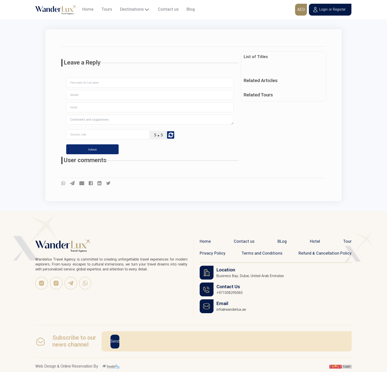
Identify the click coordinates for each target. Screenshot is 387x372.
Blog (191, 9)
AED (299, 10)
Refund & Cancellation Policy (325, 253)
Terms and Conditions (261, 253)
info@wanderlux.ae (231, 309)
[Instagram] (56, 283)
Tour (347, 241)
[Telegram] (70, 283)
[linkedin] (41, 283)
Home (87, 9)
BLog (282, 241)
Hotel (315, 241)
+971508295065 (229, 292)
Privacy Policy (213, 253)
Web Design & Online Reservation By (66, 366)
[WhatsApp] (85, 283)
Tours (106, 9)
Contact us (168, 9)
